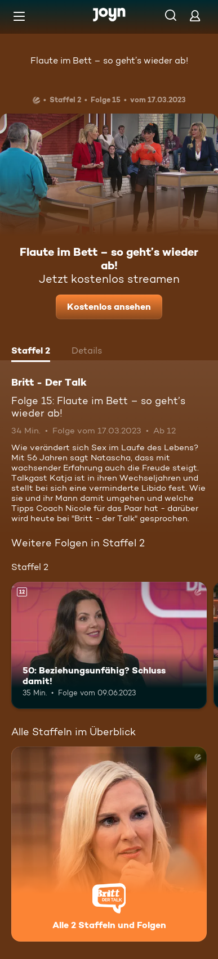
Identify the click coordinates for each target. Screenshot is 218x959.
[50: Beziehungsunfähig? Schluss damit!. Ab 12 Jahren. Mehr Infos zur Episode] (109, 645)
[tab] (30, 352)
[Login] (195, 15)
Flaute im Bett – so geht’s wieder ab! (109, 60)
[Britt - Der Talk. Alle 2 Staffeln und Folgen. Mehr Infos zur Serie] (109, 844)
